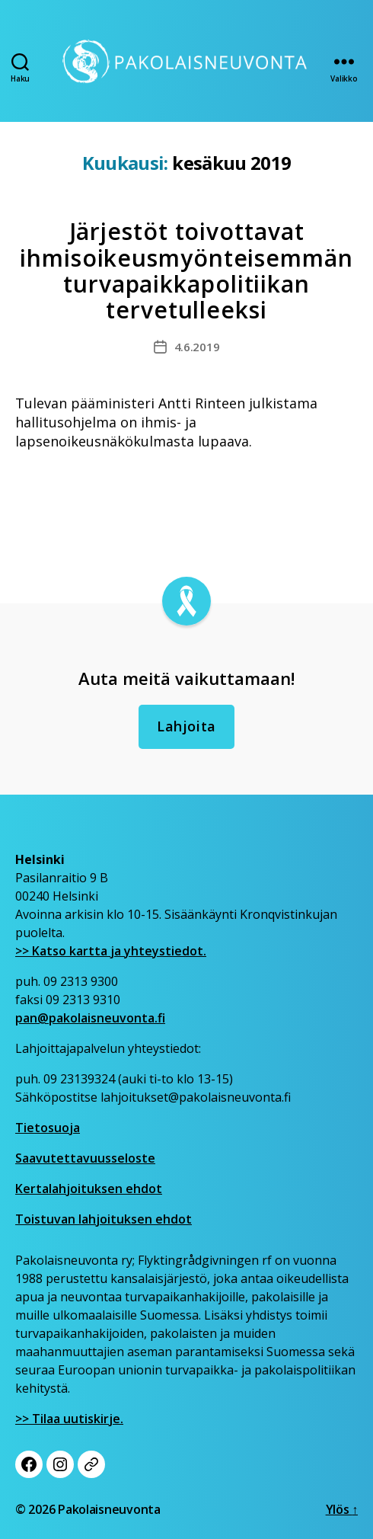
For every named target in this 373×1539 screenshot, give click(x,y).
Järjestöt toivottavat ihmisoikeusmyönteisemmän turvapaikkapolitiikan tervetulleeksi (186, 270)
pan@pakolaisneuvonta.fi (90, 1017)
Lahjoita (186, 726)
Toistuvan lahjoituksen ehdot (103, 1219)
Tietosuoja (47, 1127)
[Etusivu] (186, 60)
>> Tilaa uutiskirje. (69, 1418)
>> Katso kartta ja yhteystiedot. (110, 950)
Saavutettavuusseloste (85, 1158)
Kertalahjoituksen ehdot (88, 1188)
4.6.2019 (197, 346)
